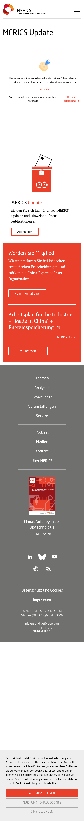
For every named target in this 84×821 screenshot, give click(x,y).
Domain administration (71, 99)
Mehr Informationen (27, 293)
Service (42, 416)
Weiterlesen (28, 351)
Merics (24, 10)
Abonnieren (25, 231)
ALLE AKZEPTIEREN (42, 793)
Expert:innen (42, 397)
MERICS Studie (42, 534)
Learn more (45, 89)
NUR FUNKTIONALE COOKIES (42, 802)
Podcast (42, 432)
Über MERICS (42, 460)
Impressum (42, 600)
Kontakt (42, 451)
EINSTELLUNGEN (42, 811)
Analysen (42, 387)
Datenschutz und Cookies (42, 590)
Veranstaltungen (42, 406)
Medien (42, 441)
